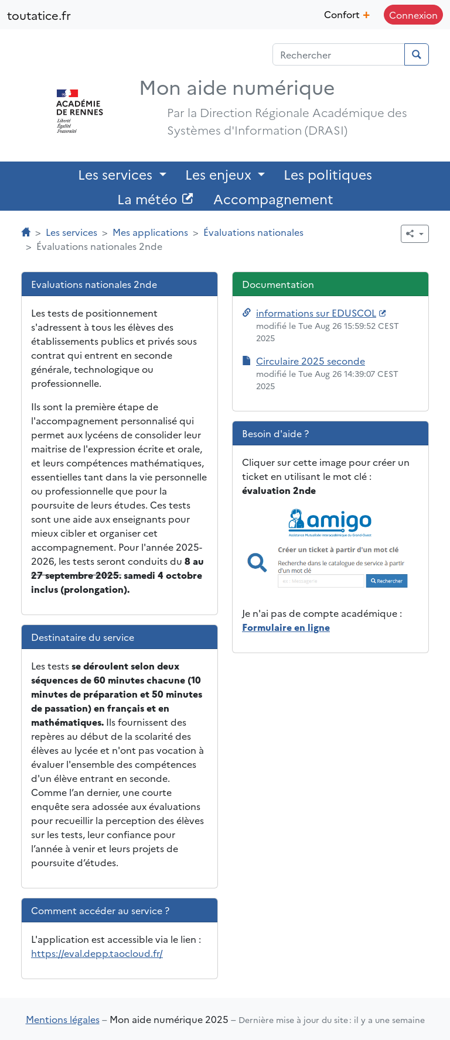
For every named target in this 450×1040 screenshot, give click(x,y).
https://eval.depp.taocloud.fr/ (97, 952)
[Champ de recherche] (338, 54)
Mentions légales (63, 1018)
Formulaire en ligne (286, 626)
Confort (347, 13)
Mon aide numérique (237, 86)
